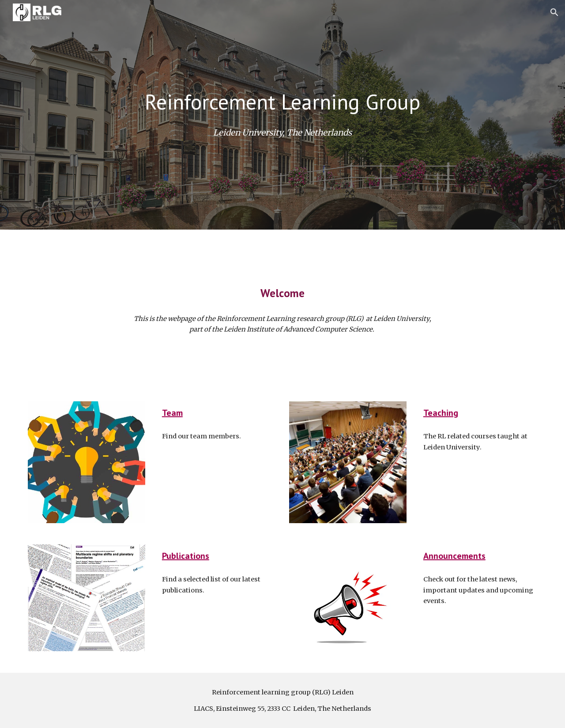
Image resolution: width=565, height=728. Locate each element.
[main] (282, 102)
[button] (554, 12)
